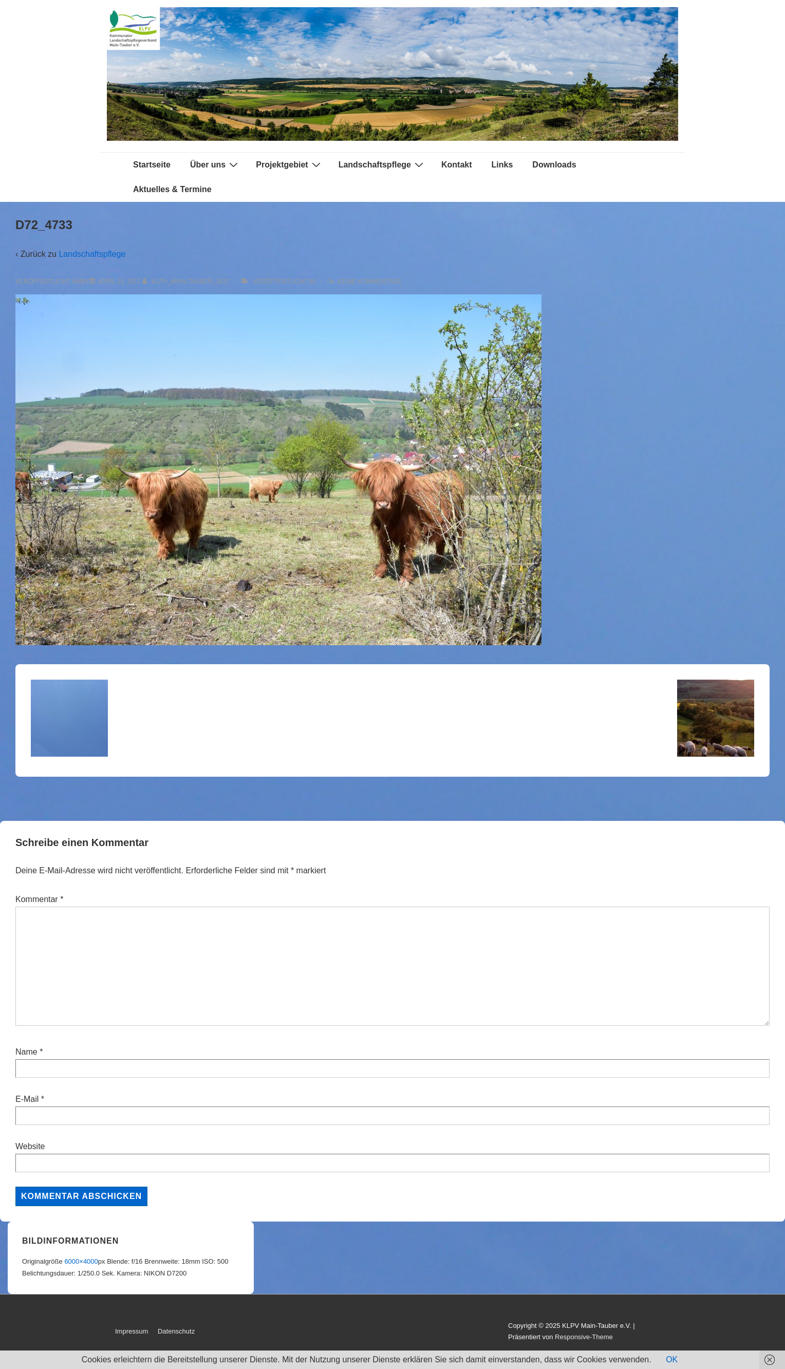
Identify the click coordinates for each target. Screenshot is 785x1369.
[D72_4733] (119, 281)
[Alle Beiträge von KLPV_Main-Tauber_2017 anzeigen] (186, 281)
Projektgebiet (289, 164)
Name (26, 1051)
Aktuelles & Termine (172, 189)
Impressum (131, 1331)
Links (502, 164)
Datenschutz (176, 1331)
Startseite (152, 164)
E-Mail (27, 1099)
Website (30, 1146)
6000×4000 (81, 1261)
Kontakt (456, 164)
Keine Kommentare (369, 281)
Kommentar (39, 899)
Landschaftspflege (382, 164)
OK (672, 1359)
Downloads (554, 164)
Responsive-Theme (584, 1337)
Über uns (215, 164)
